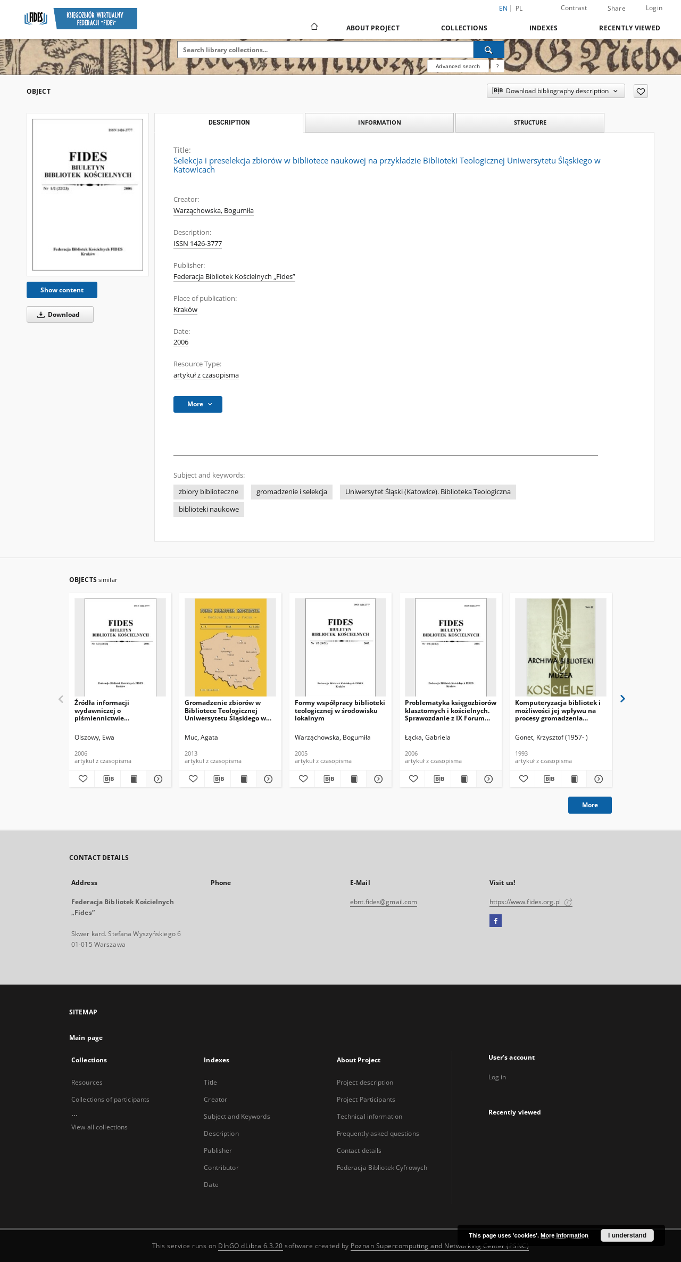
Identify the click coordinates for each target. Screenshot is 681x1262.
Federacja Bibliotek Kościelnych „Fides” (234, 276)
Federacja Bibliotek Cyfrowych (382, 1167)
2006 (180, 342)
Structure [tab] (530, 122)
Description (221, 1133)
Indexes (543, 27)
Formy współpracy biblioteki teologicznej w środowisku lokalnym (340, 710)
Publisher (218, 1150)
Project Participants (366, 1099)
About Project (373, 27)
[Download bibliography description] (107, 779)
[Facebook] (495, 921)
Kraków (185, 309)
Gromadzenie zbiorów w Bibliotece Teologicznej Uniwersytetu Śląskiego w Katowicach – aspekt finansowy (225, 710)
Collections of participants (110, 1099)
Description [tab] (229, 122)
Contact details (359, 1150)
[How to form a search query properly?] (497, 66)
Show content (62, 289)
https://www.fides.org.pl (530, 901)
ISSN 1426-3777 (197, 243)
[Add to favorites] (641, 91)
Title (210, 1082)
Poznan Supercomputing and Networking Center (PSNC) (440, 1245)
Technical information (370, 1116)
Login (654, 7)
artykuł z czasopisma (206, 375)
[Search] (489, 49)
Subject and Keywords (237, 1116)
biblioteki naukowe (209, 509)
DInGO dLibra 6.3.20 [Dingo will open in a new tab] (250, 1245)
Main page (86, 1037)
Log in (497, 1076)
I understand (627, 1235)
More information (564, 1235)
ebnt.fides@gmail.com (383, 901)
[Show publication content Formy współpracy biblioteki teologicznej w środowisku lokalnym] (353, 779)
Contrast (574, 7)
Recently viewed (629, 27)
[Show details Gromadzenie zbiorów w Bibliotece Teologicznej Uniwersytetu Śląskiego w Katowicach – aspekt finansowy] (267, 779)
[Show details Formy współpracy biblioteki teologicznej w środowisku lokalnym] (377, 779)
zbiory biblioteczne (208, 491)
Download (57, 314)
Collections (464, 27)
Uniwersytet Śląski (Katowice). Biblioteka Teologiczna (428, 491)
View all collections (99, 1127)
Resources (87, 1082)
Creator (215, 1099)
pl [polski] (519, 8)
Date (211, 1184)
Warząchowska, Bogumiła (213, 210)
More (590, 804)
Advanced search (458, 66)
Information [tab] (379, 122)
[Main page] (314, 27)
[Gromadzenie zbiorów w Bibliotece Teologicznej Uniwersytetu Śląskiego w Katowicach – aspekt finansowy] (230, 648)
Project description (365, 1082)
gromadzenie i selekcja (291, 491)
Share (617, 8)
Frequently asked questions (378, 1133)
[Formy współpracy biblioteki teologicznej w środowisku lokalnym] (340, 648)
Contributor (221, 1167)
